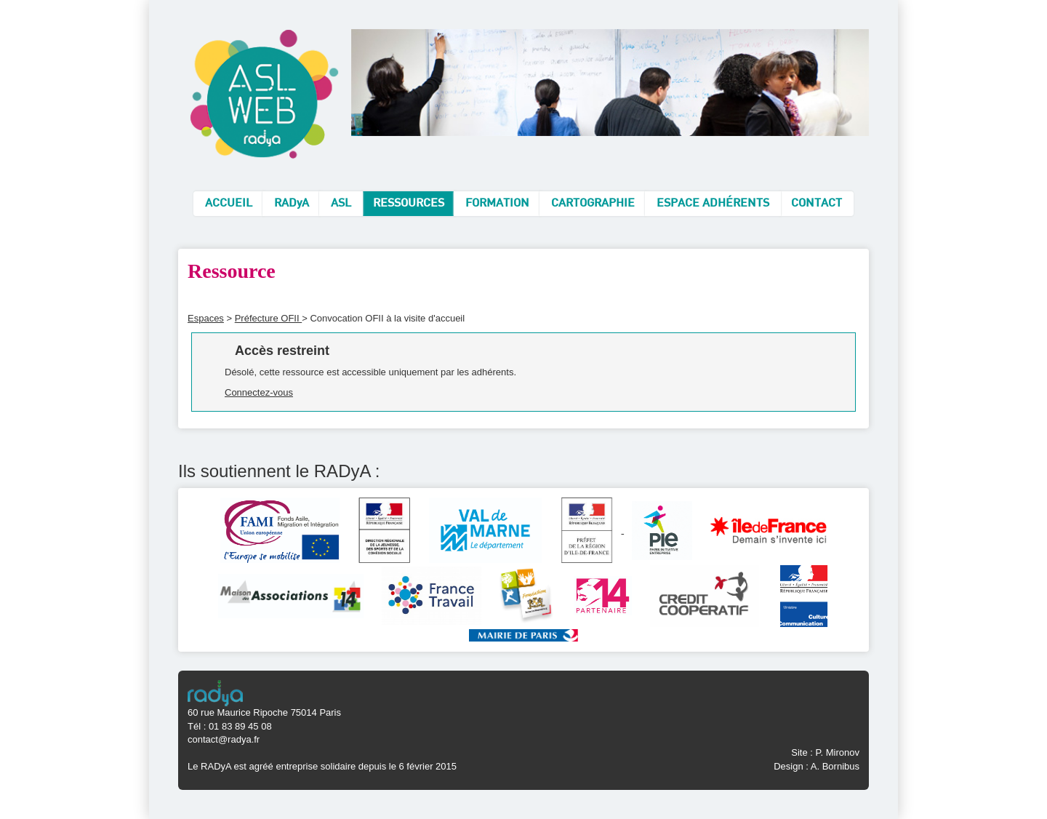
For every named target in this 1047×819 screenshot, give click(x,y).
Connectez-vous (259, 392)
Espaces (206, 318)
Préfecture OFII (268, 318)
